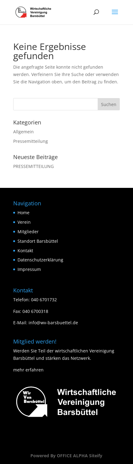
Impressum (29, 269)
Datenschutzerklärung (40, 260)
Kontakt (25, 250)
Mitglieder (28, 231)
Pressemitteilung (30, 141)
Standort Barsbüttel (38, 241)
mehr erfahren (28, 370)
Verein (24, 222)
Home (23, 212)
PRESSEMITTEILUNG (33, 166)
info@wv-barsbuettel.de (53, 322)
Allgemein (23, 132)
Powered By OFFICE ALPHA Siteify (66, 455)
